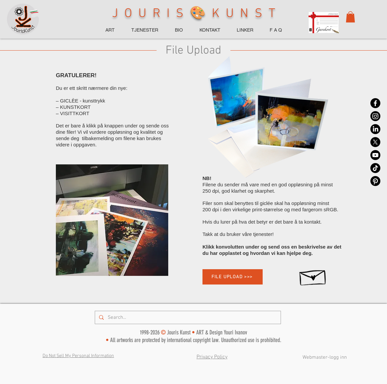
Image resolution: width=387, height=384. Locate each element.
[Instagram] (375, 116)
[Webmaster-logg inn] (324, 357)
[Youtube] (375, 155)
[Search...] (187, 317)
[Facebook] (375, 103)
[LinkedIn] (375, 129)
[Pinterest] (375, 181)
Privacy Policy (211, 357)
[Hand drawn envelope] (313, 275)
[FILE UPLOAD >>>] (232, 277)
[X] (375, 142)
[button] (350, 16)
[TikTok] (375, 168)
